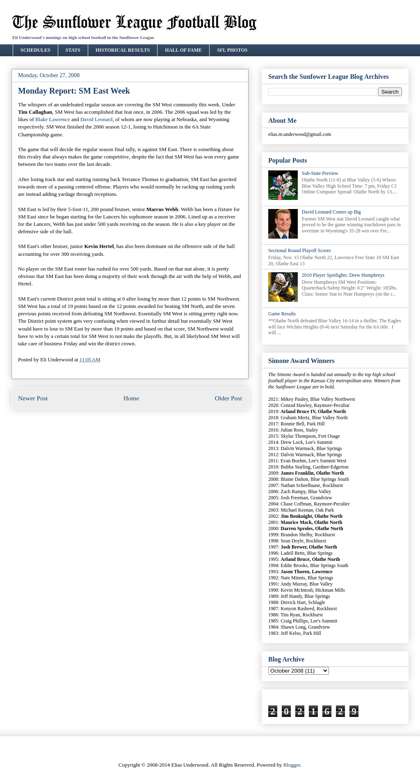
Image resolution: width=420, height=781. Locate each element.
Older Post (228, 398)
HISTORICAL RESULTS (123, 50)
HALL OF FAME (183, 50)
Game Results (282, 314)
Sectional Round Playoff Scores (299, 250)
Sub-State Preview (320, 173)
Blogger (291, 765)
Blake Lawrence (52, 119)
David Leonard (96, 119)
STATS (73, 50)
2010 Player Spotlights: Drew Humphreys (343, 275)
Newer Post (33, 398)
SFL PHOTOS (232, 50)
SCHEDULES (35, 50)
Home (131, 398)
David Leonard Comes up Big (331, 212)
